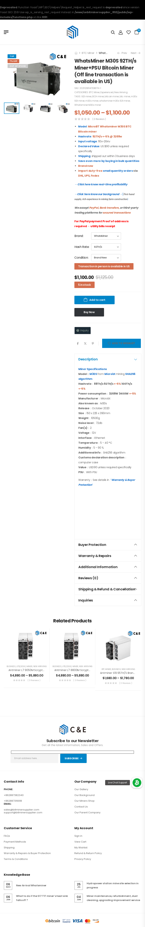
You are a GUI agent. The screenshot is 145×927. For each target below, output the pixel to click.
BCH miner (98, 96)
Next (135, 53)
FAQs (7, 836)
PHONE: (8, 789)
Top (12, 56)
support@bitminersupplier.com (23, 812)
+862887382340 (14, 795)
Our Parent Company (87, 812)
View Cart (80, 841)
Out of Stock (18, 65)
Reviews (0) (107, 578)
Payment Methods (15, 841)
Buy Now (89, 312)
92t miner (86, 96)
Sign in (78, 836)
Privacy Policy (82, 859)
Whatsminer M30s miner (87, 104)
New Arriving (120, 92)
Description (107, 359)
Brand (78, 236)
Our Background (84, 795)
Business (11, 666)
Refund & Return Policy (88, 853)
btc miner (125, 96)
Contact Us (81, 806)
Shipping (9, 847)
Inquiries (107, 600)
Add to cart (97, 300)
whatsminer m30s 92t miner (114, 100)
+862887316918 (13, 801)
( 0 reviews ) (99, 119)
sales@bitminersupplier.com (21, 809)
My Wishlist (80, 847)
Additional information (107, 567)
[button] (137, 782)
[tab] (108, 359)
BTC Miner (88, 53)
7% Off (13, 61)
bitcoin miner (112, 96)
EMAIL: (8, 803)
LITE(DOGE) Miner (24, 666)
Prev (122, 53)
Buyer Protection (107, 544)
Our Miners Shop (84, 801)
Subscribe (71, 758)
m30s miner (92, 100)
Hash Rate (81, 247)
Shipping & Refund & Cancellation (107, 589)
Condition (81, 257)
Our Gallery (81, 789)
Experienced (106, 92)
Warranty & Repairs (107, 555)
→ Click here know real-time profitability (100, 184)
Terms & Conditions (16, 859)
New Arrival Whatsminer (31, 885)
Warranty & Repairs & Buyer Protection (27, 853)
